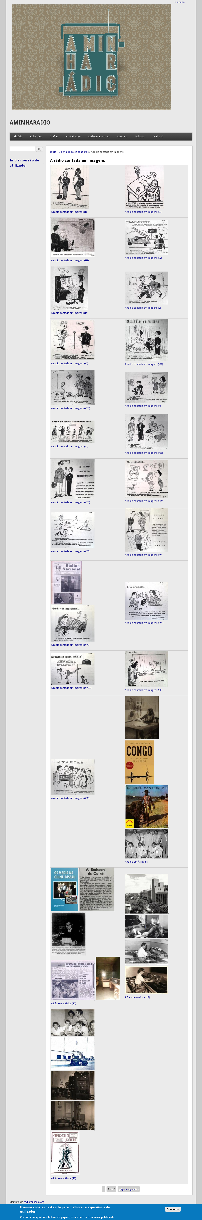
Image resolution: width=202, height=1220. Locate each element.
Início (53, 151)
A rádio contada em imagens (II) (143, 211)
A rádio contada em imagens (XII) (144, 452)
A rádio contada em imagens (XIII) (70, 502)
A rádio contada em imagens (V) (143, 307)
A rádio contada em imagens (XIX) (70, 551)
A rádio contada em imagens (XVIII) (71, 687)
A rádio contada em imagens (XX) (143, 690)
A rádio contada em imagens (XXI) (70, 798)
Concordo (173, 1216)
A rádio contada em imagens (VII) (144, 364)
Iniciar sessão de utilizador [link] (24, 162)
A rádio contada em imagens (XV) (143, 554)
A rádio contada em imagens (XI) (69, 446)
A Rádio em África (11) (137, 997)
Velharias (140, 136)
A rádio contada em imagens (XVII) (144, 622)
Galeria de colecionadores (74, 151)
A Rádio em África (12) (63, 1178)
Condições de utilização (23, 1206)
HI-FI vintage (73, 136)
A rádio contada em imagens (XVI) (70, 644)
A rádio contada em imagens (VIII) (70, 408)
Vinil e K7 (158, 136)
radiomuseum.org (34, 1201)
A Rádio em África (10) (63, 1003)
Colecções (36, 136)
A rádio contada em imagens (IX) (69, 312)
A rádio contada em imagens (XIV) (144, 500)
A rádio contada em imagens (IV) (143, 257)
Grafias (54, 136)
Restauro (122, 136)
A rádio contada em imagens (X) (143, 405)
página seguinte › (128, 1189)
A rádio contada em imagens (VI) (69, 363)
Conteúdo (179, 2)
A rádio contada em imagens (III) (70, 260)
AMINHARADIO (30, 122)
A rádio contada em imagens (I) (69, 211)
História (18, 136)
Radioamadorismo (98, 136)
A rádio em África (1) (136, 861)
